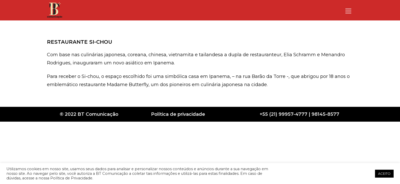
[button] (369, 173)
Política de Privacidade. (71, 178)
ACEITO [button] (384, 173)
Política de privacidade (178, 114)
